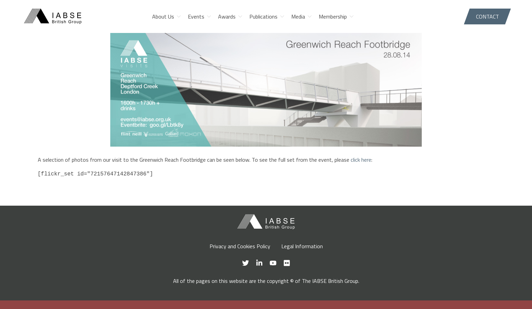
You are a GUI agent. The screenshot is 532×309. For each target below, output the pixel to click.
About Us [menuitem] (163, 16)
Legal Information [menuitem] (302, 246)
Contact (487, 16)
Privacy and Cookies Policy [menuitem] (240, 246)
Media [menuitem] (298, 16)
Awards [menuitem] (227, 16)
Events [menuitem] (196, 16)
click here (361, 160)
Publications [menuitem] (263, 16)
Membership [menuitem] (333, 16)
